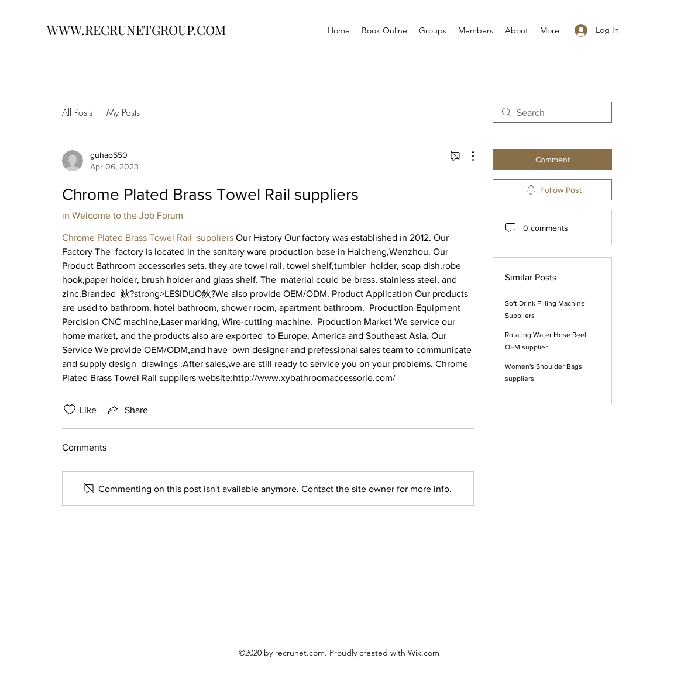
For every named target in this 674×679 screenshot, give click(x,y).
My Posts (123, 112)
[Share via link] (127, 410)
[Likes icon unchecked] (69, 410)
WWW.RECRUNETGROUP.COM (136, 30)
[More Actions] (467, 156)
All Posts (77, 112)
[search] (552, 112)
